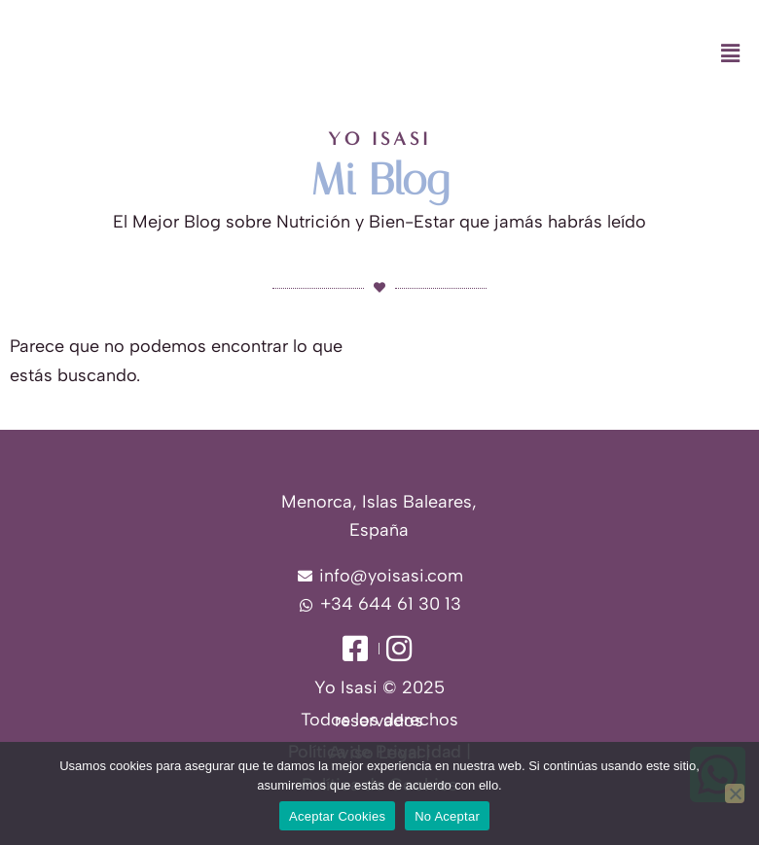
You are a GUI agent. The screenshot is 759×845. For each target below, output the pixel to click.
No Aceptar (447, 816)
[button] (474, 54)
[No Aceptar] (734, 793)
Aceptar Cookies (337, 816)
